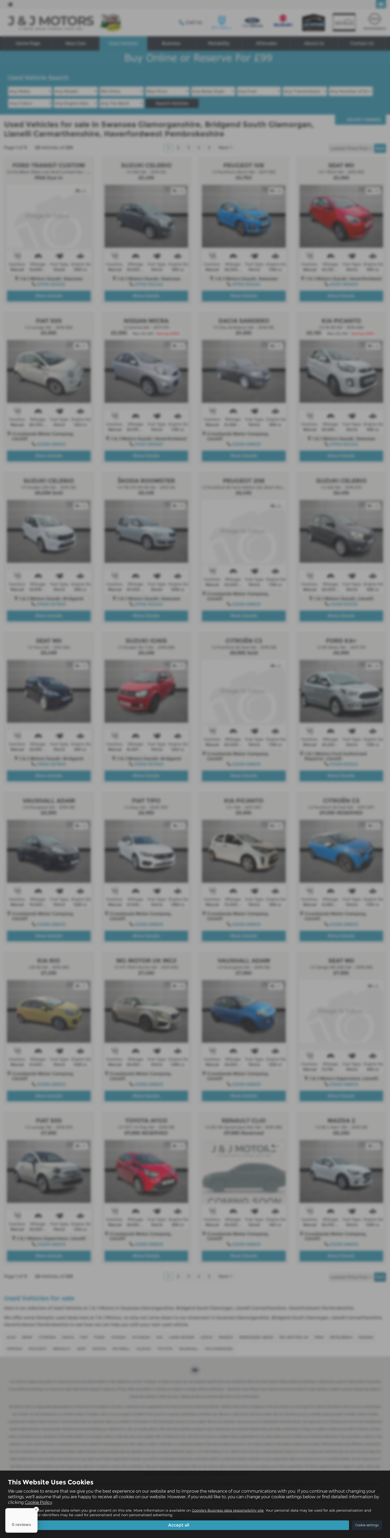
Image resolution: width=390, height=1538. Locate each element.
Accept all (178, 1524)
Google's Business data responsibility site (228, 1510)
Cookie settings (367, 1525)
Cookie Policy (38, 1502)
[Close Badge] (36, 1509)
